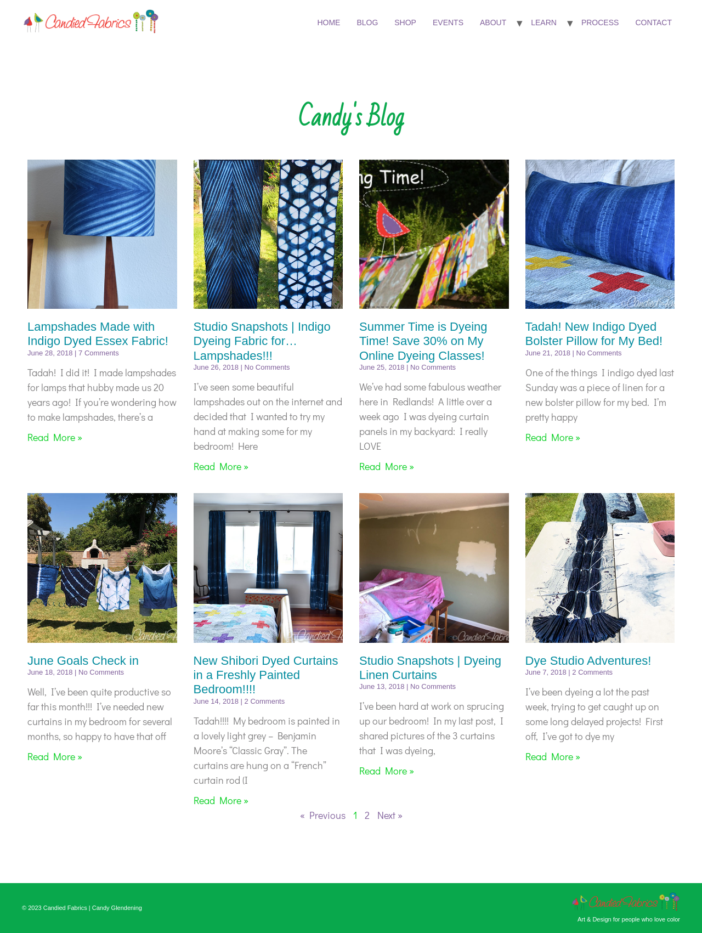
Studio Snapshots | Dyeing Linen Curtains (430, 668)
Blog (367, 22)
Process (600, 22)
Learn (544, 22)
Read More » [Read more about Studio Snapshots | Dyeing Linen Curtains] (386, 770)
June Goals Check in (83, 661)
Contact (653, 22)
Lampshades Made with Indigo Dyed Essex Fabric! (97, 334)
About (493, 22)
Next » (390, 815)
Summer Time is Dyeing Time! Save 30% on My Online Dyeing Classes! (423, 341)
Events (448, 22)
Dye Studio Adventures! (588, 661)
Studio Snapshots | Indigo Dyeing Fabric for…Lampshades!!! (262, 341)
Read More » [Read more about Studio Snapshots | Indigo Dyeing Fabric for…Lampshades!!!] (221, 466)
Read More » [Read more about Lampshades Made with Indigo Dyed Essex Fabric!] (54, 437)
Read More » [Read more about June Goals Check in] (54, 756)
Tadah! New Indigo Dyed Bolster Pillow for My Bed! (594, 334)
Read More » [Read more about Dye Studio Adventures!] (552, 756)
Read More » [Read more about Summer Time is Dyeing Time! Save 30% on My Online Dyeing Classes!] (386, 466)
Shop (405, 22)
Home (328, 22)
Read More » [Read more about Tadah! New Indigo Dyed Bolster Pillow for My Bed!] (552, 437)
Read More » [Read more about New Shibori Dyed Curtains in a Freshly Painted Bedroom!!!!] (221, 800)
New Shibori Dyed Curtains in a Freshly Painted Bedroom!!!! (266, 675)
